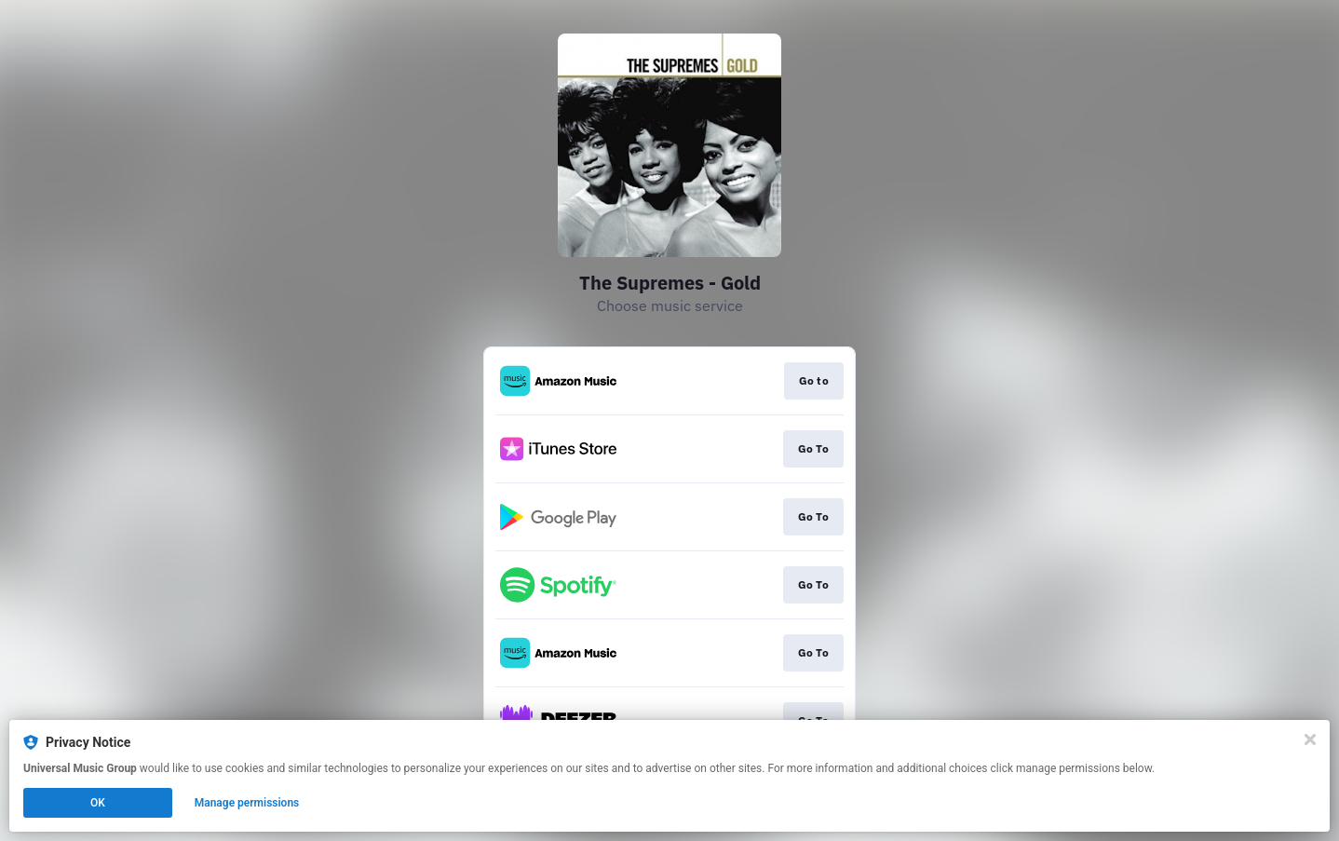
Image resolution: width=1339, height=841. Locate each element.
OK (97, 802)
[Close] (1310, 739)
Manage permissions (247, 802)
